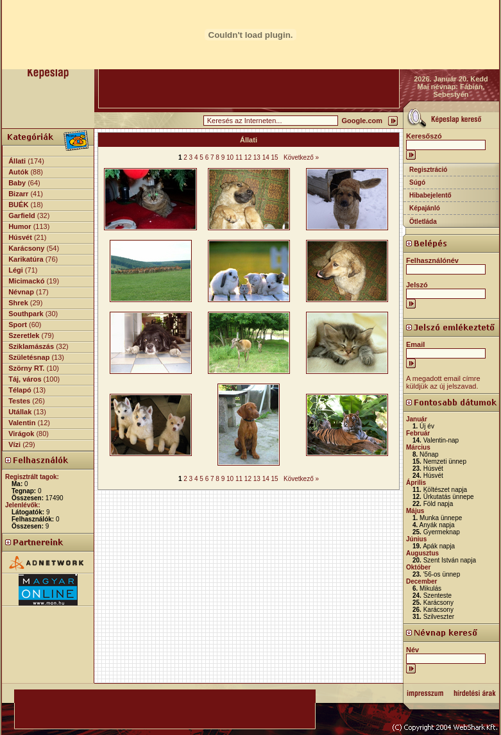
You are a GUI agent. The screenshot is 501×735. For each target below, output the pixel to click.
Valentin (21, 423)
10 (230, 157)
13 (256, 157)
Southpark (25, 313)
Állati (17, 161)
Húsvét (20, 237)
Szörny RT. (26, 368)
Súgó (417, 182)
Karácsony (26, 248)
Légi (15, 270)
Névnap (21, 292)
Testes (19, 401)
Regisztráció (428, 169)
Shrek (18, 303)
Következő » (301, 157)
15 (274, 157)
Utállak (19, 412)
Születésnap (28, 357)
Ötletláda (423, 221)
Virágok (21, 433)
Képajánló (424, 208)
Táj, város (24, 379)
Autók (18, 172)
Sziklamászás (31, 346)
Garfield (21, 215)
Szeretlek (23, 335)
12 (247, 157)
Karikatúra (25, 259)
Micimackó (26, 281)
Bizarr (18, 194)
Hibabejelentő (430, 195)
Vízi (14, 444)
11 (238, 157)
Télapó (19, 390)
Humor (19, 226)
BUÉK (18, 204)
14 (265, 157)
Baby (17, 183)
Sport (17, 324)
